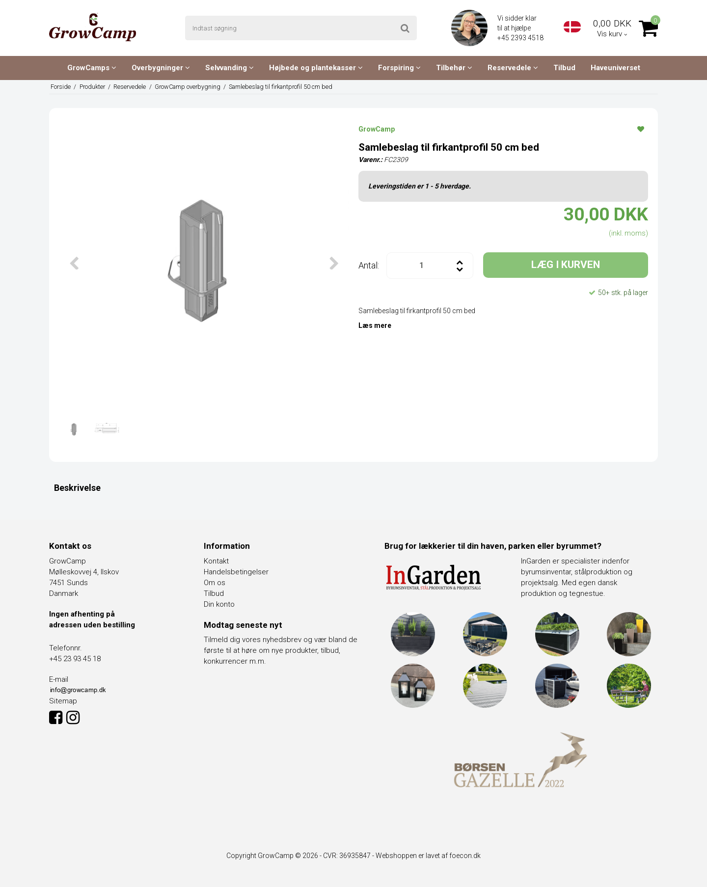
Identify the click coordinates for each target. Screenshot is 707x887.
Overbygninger (161, 67)
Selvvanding (229, 67)
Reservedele (513, 67)
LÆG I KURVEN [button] (565, 264)
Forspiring (399, 67)
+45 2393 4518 (521, 38)
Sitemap (63, 701)
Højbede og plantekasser (316, 67)
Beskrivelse (77, 488)
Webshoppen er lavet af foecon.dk (428, 856)
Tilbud (564, 67)
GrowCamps (91, 67)
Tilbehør (454, 67)
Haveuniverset (615, 67)
